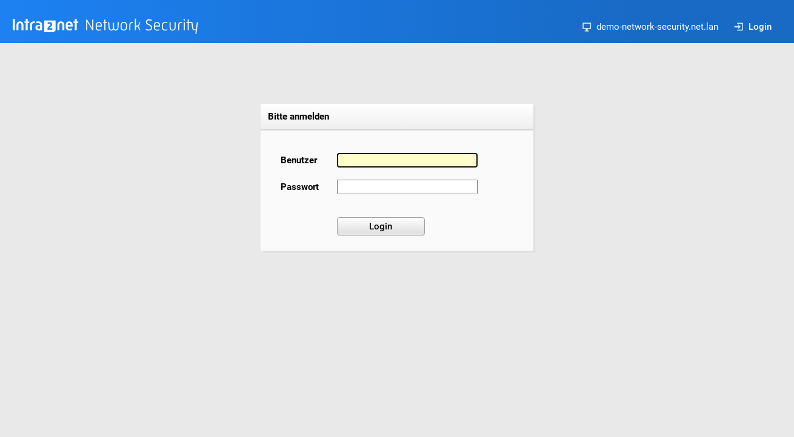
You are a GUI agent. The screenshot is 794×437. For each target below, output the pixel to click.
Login (753, 26)
